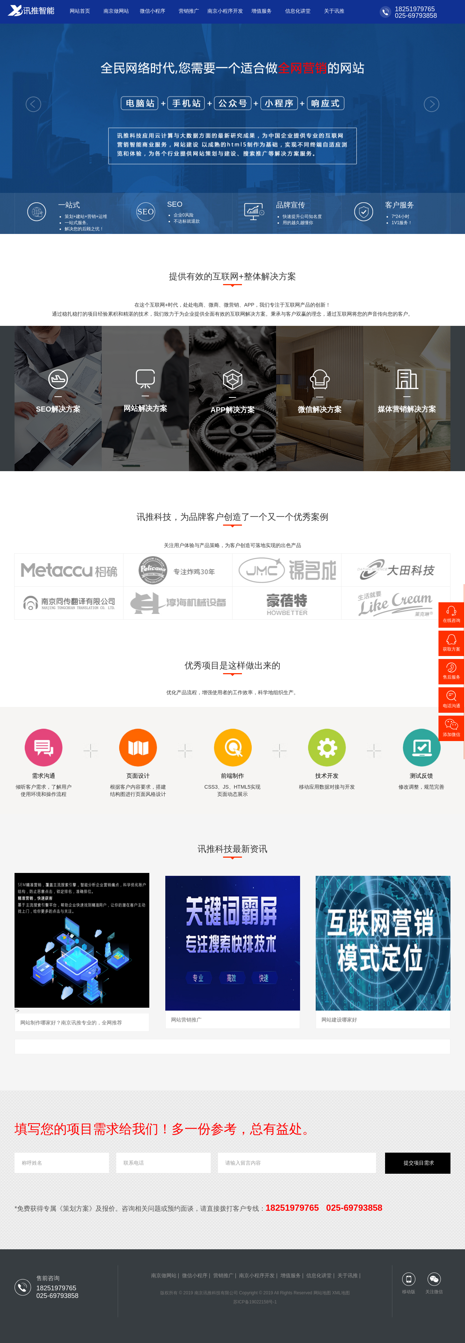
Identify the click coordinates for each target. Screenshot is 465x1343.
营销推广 (189, 11)
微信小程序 (152, 11)
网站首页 (80, 11)
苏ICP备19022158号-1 (255, 1301)
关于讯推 (334, 11)
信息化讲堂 (298, 11)
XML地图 (341, 1292)
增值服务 (261, 11)
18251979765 (413, 9)
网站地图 (322, 1292)
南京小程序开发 (225, 11)
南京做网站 (116, 11)
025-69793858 (414, 15)
